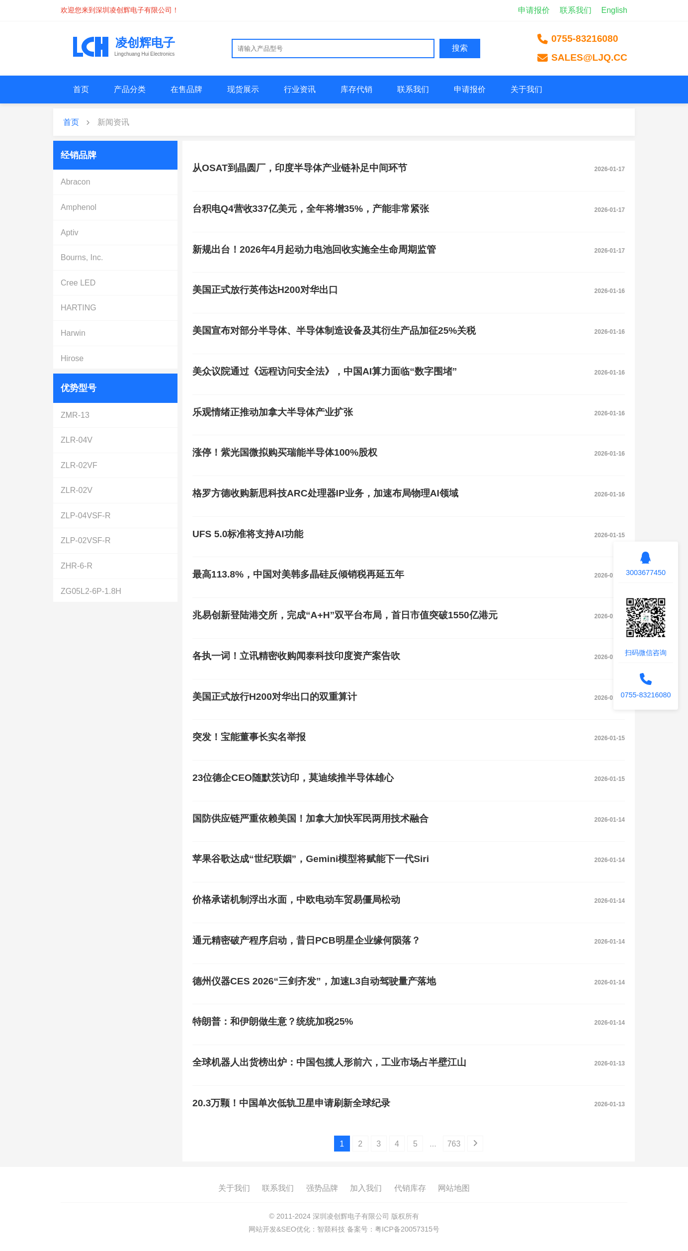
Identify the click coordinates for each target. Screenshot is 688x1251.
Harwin (73, 333)
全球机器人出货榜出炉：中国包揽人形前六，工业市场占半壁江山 (329, 1062)
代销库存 (410, 1188)
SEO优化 (295, 1229)
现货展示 (243, 89)
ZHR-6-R (76, 566)
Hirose (72, 358)
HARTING (78, 307)
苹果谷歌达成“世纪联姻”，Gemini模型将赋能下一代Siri (310, 859)
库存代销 (356, 89)
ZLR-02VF (79, 465)
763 (454, 1144)
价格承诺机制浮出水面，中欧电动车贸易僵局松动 (296, 899)
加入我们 (366, 1188)
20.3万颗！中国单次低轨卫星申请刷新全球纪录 (291, 1103)
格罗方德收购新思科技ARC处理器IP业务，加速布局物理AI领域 (325, 493)
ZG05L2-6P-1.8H (91, 591)
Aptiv (70, 232)
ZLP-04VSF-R (85, 515)
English (614, 10)
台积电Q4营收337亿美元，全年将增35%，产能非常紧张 (310, 208)
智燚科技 (331, 1229)
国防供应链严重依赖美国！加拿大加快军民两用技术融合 (310, 818)
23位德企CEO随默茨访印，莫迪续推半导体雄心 (293, 777)
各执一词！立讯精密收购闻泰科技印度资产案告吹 (296, 656)
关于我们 (526, 89)
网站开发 (262, 1229)
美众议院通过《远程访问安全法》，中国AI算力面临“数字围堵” (324, 371)
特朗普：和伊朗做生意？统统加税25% (272, 1021)
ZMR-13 (75, 415)
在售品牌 (186, 89)
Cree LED (78, 283)
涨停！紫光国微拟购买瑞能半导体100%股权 (284, 452)
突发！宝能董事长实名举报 (249, 737)
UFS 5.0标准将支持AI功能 (247, 534)
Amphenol (78, 207)
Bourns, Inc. (82, 257)
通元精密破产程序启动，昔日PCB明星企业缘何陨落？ (306, 940)
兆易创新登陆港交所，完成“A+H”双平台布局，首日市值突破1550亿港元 (345, 615)
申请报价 (534, 10)
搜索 (460, 48)
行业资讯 (300, 89)
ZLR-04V (76, 440)
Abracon (75, 182)
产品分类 (130, 89)
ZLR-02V (76, 490)
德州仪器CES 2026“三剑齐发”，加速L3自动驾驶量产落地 (314, 981)
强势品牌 (322, 1188)
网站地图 (454, 1188)
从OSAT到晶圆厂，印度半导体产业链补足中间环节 (299, 168)
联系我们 (576, 10)
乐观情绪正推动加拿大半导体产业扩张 (272, 412)
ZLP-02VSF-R (85, 540)
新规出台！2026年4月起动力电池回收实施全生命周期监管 (314, 249)
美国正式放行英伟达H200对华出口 (265, 290)
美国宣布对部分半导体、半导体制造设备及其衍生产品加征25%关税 (334, 330)
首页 (81, 89)
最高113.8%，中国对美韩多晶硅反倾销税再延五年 (298, 574)
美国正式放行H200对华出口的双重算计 (274, 696)
